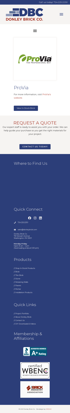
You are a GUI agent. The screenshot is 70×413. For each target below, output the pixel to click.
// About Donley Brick (22, 317)
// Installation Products (23, 292)
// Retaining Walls (21, 282)
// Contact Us (19, 320)
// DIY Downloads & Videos (25, 324)
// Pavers (17, 285)
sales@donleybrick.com (27, 230)
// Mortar (17, 289)
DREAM (48, 409)
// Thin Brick (18, 275)
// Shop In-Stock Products (24, 268)
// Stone (17, 279)
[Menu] (61, 14)
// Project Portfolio (21, 314)
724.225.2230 (23, 222)
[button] (29, 217)
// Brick (16, 272)
